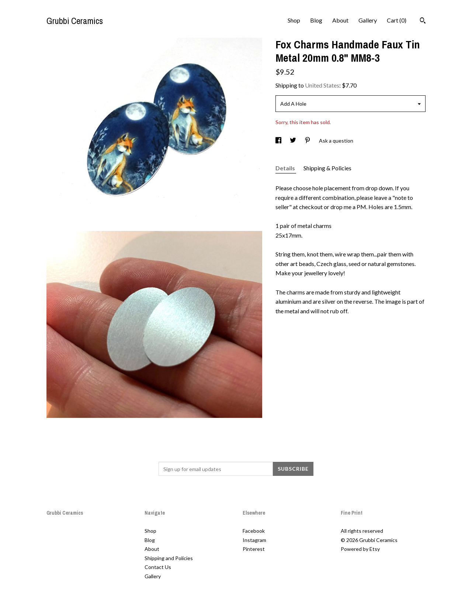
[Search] (423, 21)
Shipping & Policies (327, 167)
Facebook (254, 531)
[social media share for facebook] (278, 140)
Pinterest (254, 549)
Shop (294, 20)
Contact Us (158, 567)
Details (285, 167)
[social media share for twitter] (293, 140)
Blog (316, 20)
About (340, 20)
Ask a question (336, 140)
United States (322, 85)
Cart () (396, 20)
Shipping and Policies (169, 558)
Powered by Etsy (360, 549)
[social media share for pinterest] (308, 140)
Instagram (254, 540)
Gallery (367, 20)
